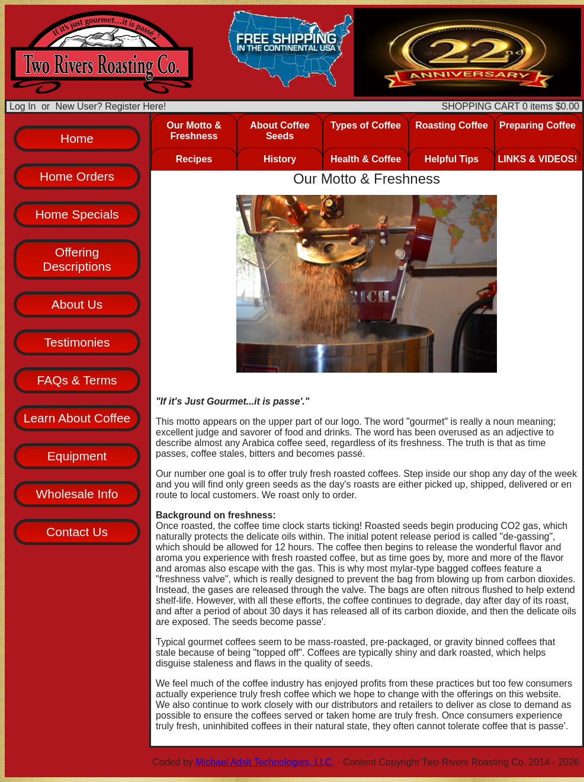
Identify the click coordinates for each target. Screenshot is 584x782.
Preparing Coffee (537, 125)
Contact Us (77, 532)
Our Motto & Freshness (193, 130)
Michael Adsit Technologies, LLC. (265, 762)
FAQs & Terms (77, 380)
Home (77, 138)
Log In (22, 106)
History (280, 159)
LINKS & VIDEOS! (537, 159)
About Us (77, 304)
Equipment (77, 456)
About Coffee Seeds (279, 130)
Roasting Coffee (451, 125)
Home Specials (76, 214)
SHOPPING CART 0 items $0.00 (510, 106)
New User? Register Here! (111, 106)
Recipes (194, 159)
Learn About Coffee (77, 418)
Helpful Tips (452, 159)
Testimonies (77, 342)
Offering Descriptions (77, 259)
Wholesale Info (77, 494)
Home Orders (77, 176)
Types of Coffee (365, 125)
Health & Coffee (365, 159)
